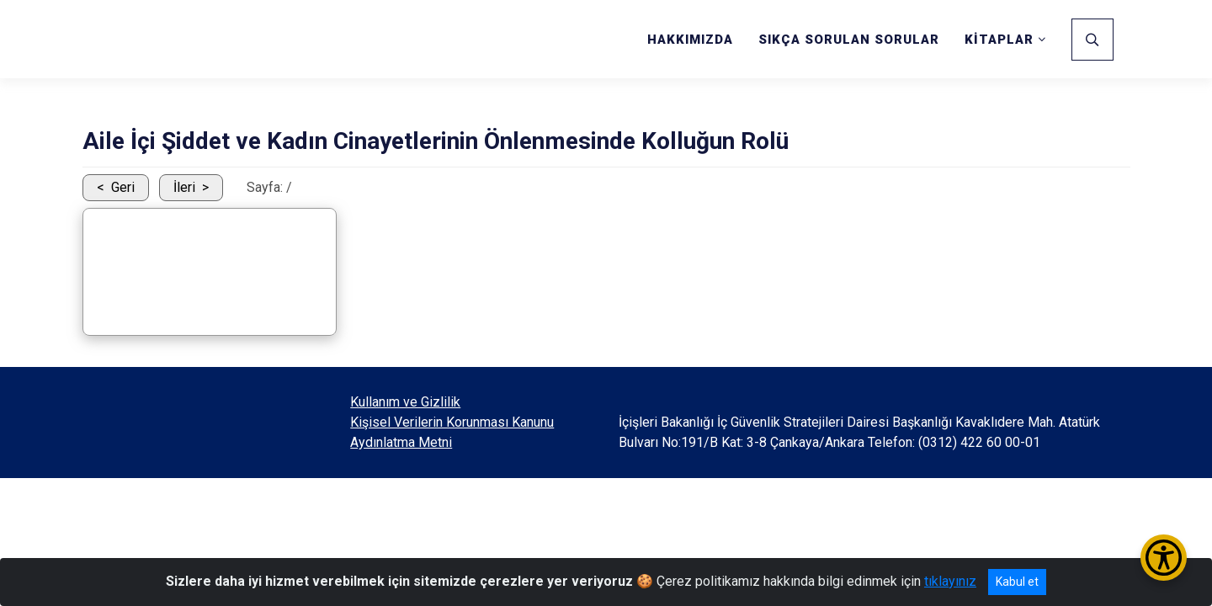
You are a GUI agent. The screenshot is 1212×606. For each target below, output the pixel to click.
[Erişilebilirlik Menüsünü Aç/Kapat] (1163, 557)
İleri (184, 187)
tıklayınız (950, 581)
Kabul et (1017, 581)
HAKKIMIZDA (690, 39)
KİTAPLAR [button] (999, 39)
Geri (123, 187)
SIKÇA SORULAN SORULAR (848, 39)
